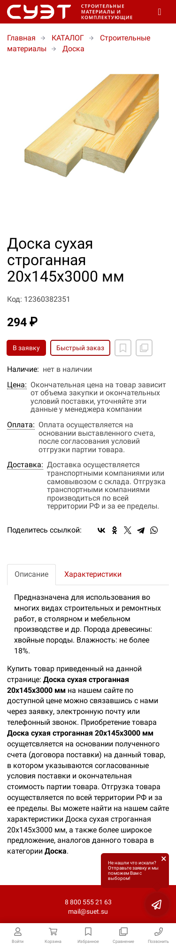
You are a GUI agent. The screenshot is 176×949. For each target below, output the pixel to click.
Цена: (17, 385)
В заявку (26, 348)
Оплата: (21, 425)
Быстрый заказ (80, 348)
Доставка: (25, 465)
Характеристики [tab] (93, 574)
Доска (73, 48)
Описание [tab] (31, 574)
